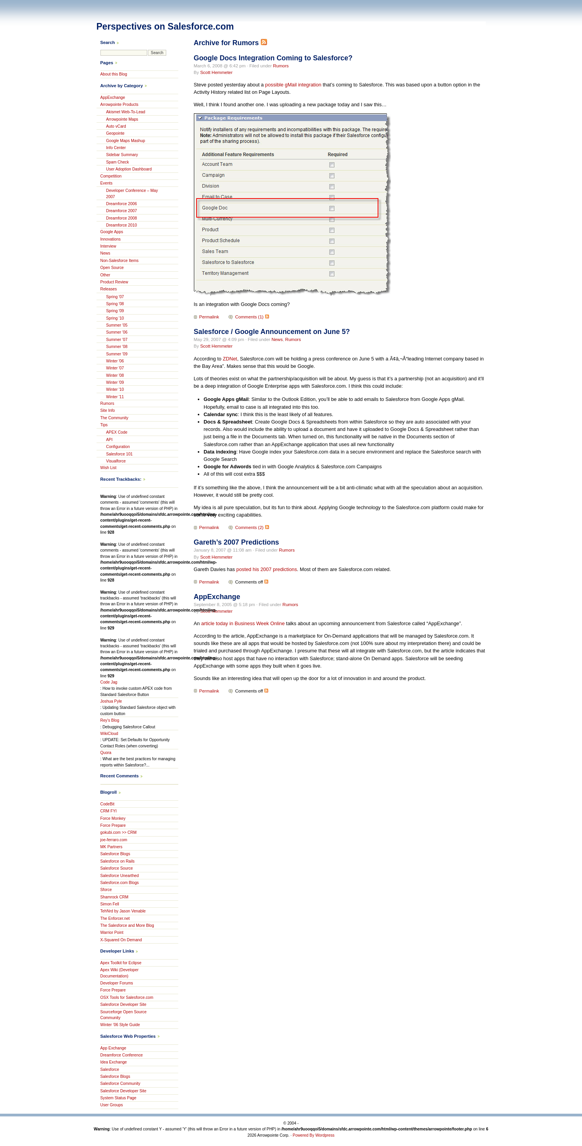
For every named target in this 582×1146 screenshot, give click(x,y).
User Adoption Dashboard (129, 169)
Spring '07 (115, 297)
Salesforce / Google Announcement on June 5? (272, 332)
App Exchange (113, 1048)
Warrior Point (111, 932)
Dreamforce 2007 (121, 211)
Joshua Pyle (111, 701)
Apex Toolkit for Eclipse (121, 963)
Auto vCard (116, 126)
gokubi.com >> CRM (118, 832)
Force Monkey (113, 818)
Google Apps (111, 232)
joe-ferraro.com (113, 840)
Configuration (118, 447)
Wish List (108, 468)
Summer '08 (117, 347)
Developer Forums (116, 983)
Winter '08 (115, 375)
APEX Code (117, 432)
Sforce (106, 890)
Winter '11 (115, 397)
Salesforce (109, 1069)
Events (106, 183)
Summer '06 (117, 332)
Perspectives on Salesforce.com (165, 26)
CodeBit (107, 804)
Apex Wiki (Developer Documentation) (119, 973)
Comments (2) (249, 527)
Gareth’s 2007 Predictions (236, 542)
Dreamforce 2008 (121, 218)
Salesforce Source (116, 868)
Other (105, 275)
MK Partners (111, 847)
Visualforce (116, 461)
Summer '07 (117, 339)
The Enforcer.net (115, 918)
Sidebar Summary (122, 155)
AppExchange (217, 597)
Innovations (110, 239)
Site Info (107, 410)
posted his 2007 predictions (266, 569)
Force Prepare (113, 825)
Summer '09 (117, 354)
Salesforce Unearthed (119, 876)
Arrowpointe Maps (122, 119)
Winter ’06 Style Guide (120, 1025)
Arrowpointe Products (119, 104)
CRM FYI (108, 811)
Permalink (209, 317)
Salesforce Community (120, 1083)
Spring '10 (115, 318)
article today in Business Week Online (243, 623)
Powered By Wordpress (313, 1135)
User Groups (111, 1105)
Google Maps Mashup (125, 141)
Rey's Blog (110, 720)
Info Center (116, 148)
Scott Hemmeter (216, 72)
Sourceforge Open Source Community (123, 1015)
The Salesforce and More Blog (127, 925)
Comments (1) (249, 317)
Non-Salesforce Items (119, 260)
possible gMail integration (293, 85)
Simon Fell (109, 904)
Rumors (280, 65)
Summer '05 (117, 325)
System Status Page (118, 1098)
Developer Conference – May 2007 (132, 193)
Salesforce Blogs (115, 854)
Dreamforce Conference (121, 1055)
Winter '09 (115, 382)
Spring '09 (115, 311)
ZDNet (230, 359)
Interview (108, 246)
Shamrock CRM (114, 897)
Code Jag (109, 682)
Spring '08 (115, 304)
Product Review (114, 282)
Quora (105, 753)
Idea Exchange (113, 1062)
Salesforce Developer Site (123, 1004)
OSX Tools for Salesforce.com (126, 997)
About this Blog (113, 74)
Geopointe (115, 133)
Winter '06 (115, 361)
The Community (114, 418)
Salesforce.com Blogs (119, 883)
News (277, 339)
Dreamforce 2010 (121, 225)
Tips (104, 425)
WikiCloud (109, 733)
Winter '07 (115, 368)
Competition (111, 176)
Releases (108, 289)
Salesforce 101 (119, 454)
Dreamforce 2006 (121, 204)
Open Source (112, 267)
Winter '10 (115, 389)
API (109, 440)
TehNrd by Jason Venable (123, 911)
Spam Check (117, 162)
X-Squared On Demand (121, 940)
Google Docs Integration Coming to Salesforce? (273, 58)
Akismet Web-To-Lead (126, 112)
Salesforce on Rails (117, 861)
